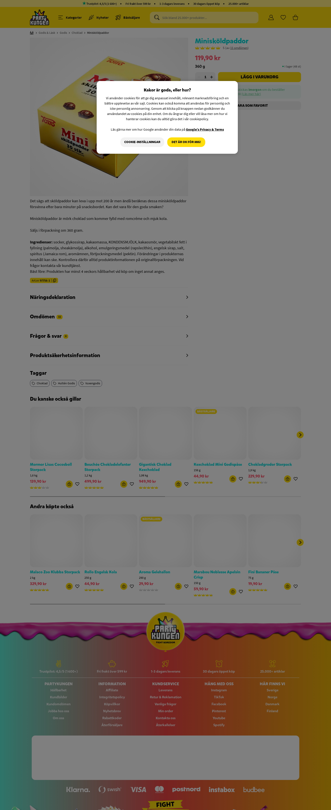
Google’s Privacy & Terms (205, 129)
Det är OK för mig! (186, 142)
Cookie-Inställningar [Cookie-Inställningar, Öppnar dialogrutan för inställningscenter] (142, 142)
